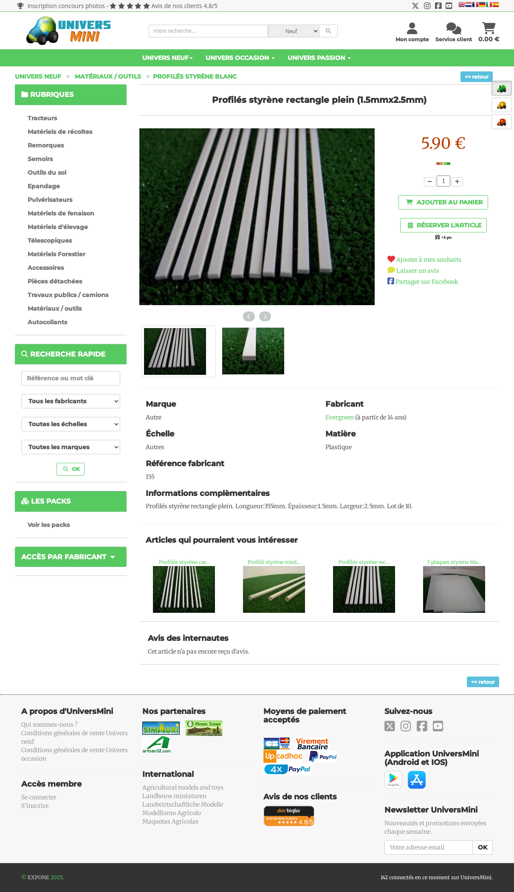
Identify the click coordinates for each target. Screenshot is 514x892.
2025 (56, 877)
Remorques (46, 145)
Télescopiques (50, 240)
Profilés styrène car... (184, 562)
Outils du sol (47, 172)
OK (71, 469)
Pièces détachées (55, 281)
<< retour (477, 77)
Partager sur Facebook (426, 282)
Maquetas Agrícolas (170, 821)
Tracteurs (42, 118)
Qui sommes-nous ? (49, 724)
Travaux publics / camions (68, 295)
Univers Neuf (167, 58)
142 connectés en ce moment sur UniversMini (436, 877)
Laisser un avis (417, 271)
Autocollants (47, 322)
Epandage (44, 186)
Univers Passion (319, 58)
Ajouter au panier (444, 202)
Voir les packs (49, 525)
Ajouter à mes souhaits (428, 259)
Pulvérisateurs (50, 200)
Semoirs (40, 159)
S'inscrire (34, 806)
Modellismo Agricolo (171, 813)
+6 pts (446, 237)
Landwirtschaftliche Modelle (182, 804)
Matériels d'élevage (58, 227)
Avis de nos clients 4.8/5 (184, 6)
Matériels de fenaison (61, 213)
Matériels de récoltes (60, 132)
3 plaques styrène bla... (454, 562)
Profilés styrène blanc (195, 76)
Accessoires (46, 268)
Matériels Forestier (56, 254)
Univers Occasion (240, 58)
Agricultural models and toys (182, 787)
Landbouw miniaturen (174, 796)
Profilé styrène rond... (274, 562)
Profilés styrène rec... (364, 562)
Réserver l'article (444, 225)
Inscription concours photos (61, 6)
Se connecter (38, 797)
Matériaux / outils (108, 76)
